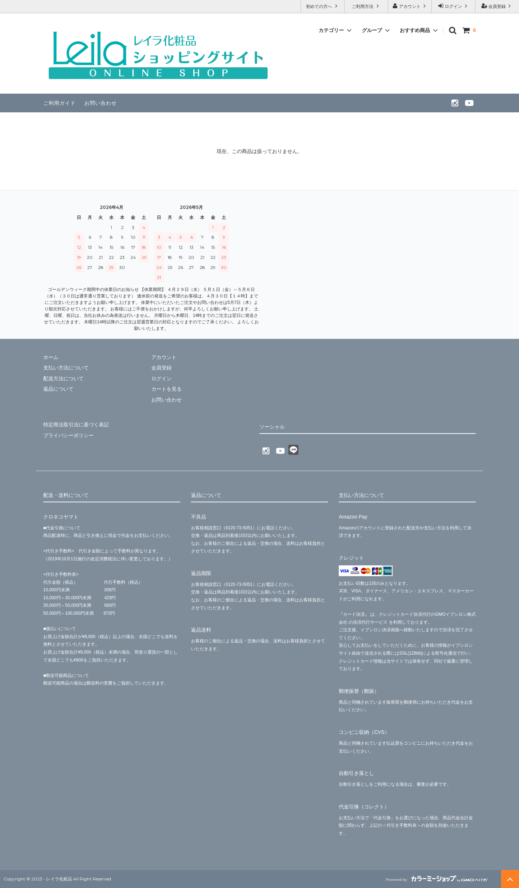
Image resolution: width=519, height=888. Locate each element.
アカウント (410, 6)
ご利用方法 (366, 6)
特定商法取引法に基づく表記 (76, 424)
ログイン (453, 6)
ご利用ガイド (59, 103)
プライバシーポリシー (68, 435)
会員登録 (497, 6)
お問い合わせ (100, 103)
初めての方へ (322, 6)
